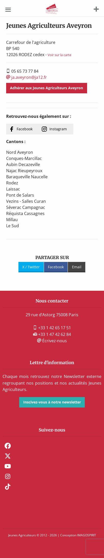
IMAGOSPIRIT (86, 535)
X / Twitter (31, 266)
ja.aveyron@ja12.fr (26, 77)
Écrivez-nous (52, 341)
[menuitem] (52, 446)
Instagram (58, 128)
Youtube (8, 466)
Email (76, 266)
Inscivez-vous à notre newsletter (52, 402)
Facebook (25, 128)
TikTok (8, 486)
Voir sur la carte (59, 55)
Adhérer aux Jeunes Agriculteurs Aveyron (46, 87)
